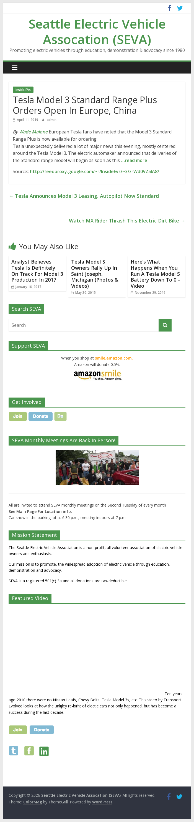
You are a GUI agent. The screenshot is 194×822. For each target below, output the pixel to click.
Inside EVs (23, 89)
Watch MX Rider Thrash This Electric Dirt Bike (127, 220)
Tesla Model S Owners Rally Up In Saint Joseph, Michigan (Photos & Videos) (94, 273)
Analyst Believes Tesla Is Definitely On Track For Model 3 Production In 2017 (37, 270)
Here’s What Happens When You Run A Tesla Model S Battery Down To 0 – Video (155, 273)
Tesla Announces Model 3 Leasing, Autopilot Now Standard (84, 196)
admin (51, 119)
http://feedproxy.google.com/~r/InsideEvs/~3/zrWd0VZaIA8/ (94, 171)
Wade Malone (33, 132)
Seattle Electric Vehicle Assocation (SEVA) (97, 31)
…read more (134, 160)
